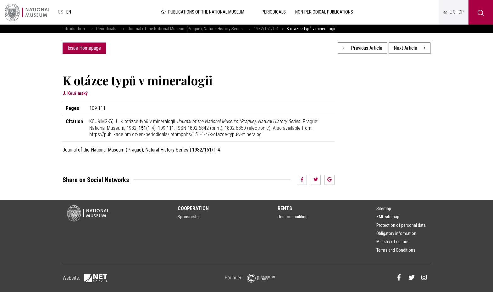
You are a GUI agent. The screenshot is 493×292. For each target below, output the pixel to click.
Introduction (74, 28)
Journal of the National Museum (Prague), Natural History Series (185, 28)
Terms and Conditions (395, 250)
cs (60, 12)
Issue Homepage (84, 48)
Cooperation (193, 208)
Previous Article (363, 48)
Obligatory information (396, 233)
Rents (285, 208)
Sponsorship (189, 216)
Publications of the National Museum (202, 12)
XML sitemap (387, 216)
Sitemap (383, 208)
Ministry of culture (392, 241)
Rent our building (292, 216)
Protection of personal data (401, 225)
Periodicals (106, 28)
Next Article (409, 48)
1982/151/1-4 (266, 28)
